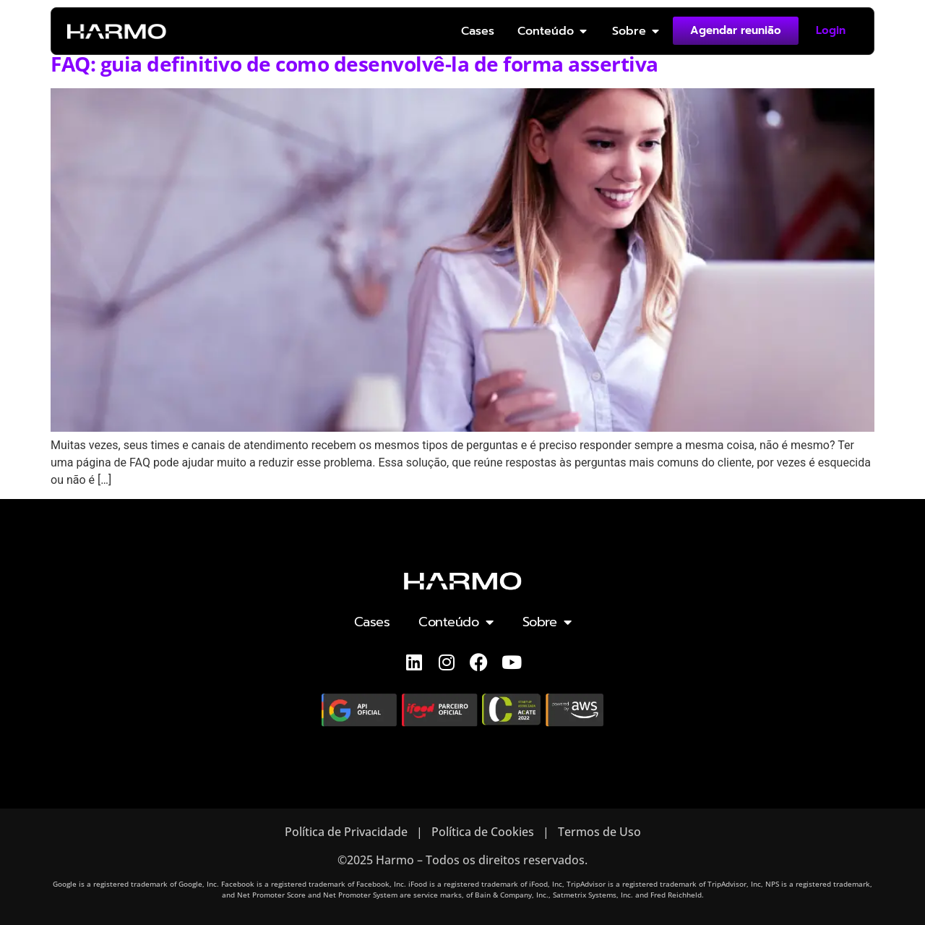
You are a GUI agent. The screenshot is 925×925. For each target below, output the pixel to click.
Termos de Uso (599, 832)
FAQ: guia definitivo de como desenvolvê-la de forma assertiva (354, 63)
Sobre (547, 622)
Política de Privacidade (346, 832)
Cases (372, 622)
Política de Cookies (482, 832)
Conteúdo (456, 622)
